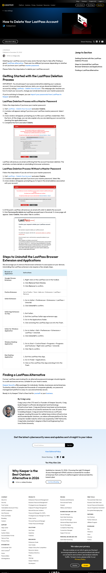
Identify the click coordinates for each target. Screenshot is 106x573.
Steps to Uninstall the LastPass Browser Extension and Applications (88, 65)
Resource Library (33, 546)
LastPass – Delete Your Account (28, 88)
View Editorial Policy (53, 448)
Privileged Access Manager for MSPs (39, 512)
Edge (88, 541)
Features (31, 531)
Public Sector (32, 514)
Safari (89, 538)
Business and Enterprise (67, 496)
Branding (3, 514)
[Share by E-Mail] (102, 42)
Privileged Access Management (38, 501)
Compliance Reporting (66, 523)
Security (3, 498)
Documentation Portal (7, 531)
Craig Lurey (25, 399)
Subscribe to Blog (10, 41)
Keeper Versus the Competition (37, 543)
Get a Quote (80, 5)
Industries (31, 529)
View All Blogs (8, 11)
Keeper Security (9, 385)
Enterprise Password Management (38, 496)
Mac (88, 525)
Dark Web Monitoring (66, 513)
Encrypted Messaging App (94, 506)
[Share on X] (94, 42)
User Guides (32, 541)
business (49, 393)
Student (62, 501)
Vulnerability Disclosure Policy (9, 504)
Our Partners (91, 513)
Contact (3, 526)
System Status (5, 529)
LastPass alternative (15, 63)
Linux (88, 530)
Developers (32, 559)
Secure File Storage (66, 516)
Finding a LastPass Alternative (86, 70)
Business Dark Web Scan (94, 498)
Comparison (9, 26)
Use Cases (32, 526)
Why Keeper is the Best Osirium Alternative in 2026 (25, 470)
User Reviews (5, 509)
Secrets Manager (65, 510)
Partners (84, 1)
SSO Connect (5, 546)
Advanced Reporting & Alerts (68, 518)
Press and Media (6, 512)
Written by (24, 478)
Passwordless (5, 552)
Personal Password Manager (37, 517)
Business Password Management (38, 498)
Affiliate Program (92, 518)
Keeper (8, 5)
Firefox (89, 535)
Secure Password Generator (95, 501)
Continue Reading (53, 478)
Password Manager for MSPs (37, 509)
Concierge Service (65, 541)
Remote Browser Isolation (36, 506)
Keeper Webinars (34, 557)
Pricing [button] (33, 5)
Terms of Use (5, 534)
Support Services (65, 529)
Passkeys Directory (34, 549)
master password (32, 65)
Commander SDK (6, 543)
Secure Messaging (65, 521)
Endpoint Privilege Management (38, 504)
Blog (77, 1)
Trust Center (4, 501)
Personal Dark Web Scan (94, 496)
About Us (4, 496)
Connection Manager (66, 526)
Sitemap (31, 554)
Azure (3, 549)
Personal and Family (66, 498)
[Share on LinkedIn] (97, 42)
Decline (75, 565)
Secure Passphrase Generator (96, 504)
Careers (3, 517)
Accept (86, 565)
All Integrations (5, 554)
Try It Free (91, 5)
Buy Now (100, 5)
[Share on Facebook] (100, 42)
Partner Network (92, 516)
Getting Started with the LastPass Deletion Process (88, 59)
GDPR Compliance (6, 506)
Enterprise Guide (33, 538)
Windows (90, 528)
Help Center (4, 523)
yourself (37, 393)
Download (39, 5)
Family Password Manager (36, 519)
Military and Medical (66, 504)
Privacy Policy (5, 537)
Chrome (89, 533)
